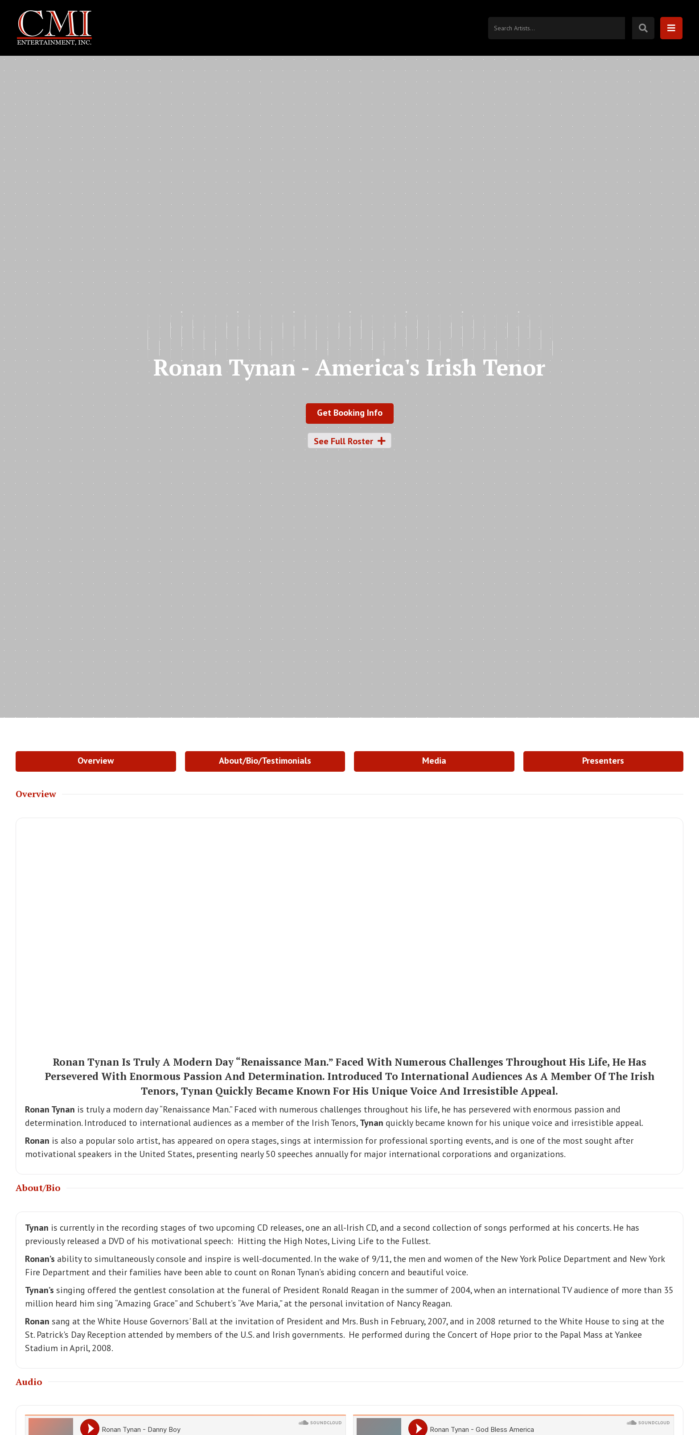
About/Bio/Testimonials (265, 760)
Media (434, 760)
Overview (96, 760)
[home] (57, 27)
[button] (671, 28)
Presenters (603, 760)
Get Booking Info (349, 412)
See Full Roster (350, 441)
